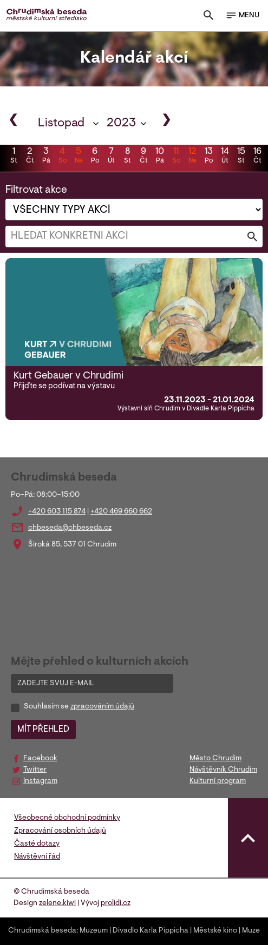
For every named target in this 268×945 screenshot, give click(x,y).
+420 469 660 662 (121, 512)
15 (241, 156)
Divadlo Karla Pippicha (150, 931)
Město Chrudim (215, 758)
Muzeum (94, 931)
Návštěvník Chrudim (223, 770)
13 (208, 156)
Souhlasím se (79, 707)
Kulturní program (217, 781)
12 (192, 156)
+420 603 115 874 (57, 512)
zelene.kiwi (57, 903)
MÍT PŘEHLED (43, 729)
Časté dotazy (37, 844)
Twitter (35, 770)
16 (257, 156)
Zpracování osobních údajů (60, 831)
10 (160, 156)
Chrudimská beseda (42, 931)
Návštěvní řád (37, 857)
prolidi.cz (115, 903)
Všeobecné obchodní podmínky (67, 818)
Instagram (40, 781)
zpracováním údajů (102, 707)
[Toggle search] (208, 17)
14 (225, 156)
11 (176, 156)
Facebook (40, 758)
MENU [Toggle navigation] (242, 16)
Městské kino (215, 931)
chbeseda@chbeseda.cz (70, 528)
